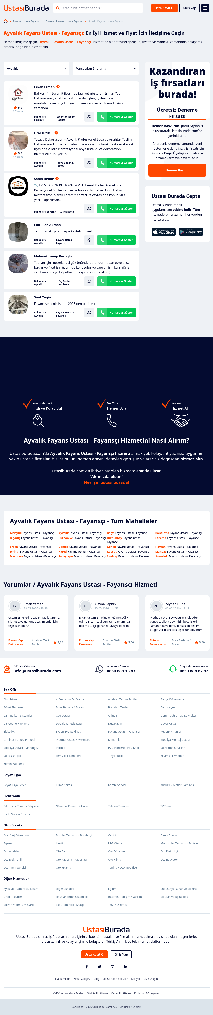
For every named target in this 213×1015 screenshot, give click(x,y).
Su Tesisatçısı (67, 211)
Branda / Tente (118, 707)
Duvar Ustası (169, 723)
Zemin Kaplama (14, 764)
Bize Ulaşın (151, 979)
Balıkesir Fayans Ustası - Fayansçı (64, 21)
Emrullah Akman (47, 225)
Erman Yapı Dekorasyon (16, 642)
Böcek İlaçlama (14, 707)
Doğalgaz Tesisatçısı (69, 723)
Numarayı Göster (121, 117)
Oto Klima (114, 859)
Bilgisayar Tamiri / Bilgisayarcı (23, 806)
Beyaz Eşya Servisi (15, 785)
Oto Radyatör (169, 859)
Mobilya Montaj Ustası (175, 740)
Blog (97, 979)
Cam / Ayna (168, 707)
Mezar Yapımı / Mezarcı (19, 905)
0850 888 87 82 (194, 671)
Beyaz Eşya (12, 775)
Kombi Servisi (117, 785)
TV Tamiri (167, 806)
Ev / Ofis (10, 689)
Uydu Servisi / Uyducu (18, 814)
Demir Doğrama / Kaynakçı (178, 715)
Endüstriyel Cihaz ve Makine (179, 889)
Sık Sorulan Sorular (115, 979)
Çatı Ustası (63, 715)
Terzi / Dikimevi (118, 905)
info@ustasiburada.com (37, 671)
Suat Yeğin (42, 297)
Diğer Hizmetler (16, 878)
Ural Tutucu (43, 133)
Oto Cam (62, 851)
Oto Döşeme (116, 851)
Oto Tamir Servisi (15, 867)
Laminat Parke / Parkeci (19, 740)
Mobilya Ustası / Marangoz (21, 748)
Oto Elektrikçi (169, 851)
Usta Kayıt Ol (164, 8)
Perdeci (61, 748)
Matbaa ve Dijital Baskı (175, 897)
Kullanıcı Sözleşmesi (147, 993)
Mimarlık (114, 740)
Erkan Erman (44, 87)
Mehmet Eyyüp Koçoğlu (53, 256)
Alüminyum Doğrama (70, 699)
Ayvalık (37, 68)
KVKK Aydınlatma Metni (68, 993)
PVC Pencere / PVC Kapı (123, 748)
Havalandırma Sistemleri (72, 897)
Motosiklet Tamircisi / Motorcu (180, 843)
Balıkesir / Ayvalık (40, 164)
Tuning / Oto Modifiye (122, 867)
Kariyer (135, 979)
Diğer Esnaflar (65, 889)
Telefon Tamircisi (119, 806)
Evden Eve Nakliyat (68, 731)
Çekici (112, 835)
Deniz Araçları (170, 835)
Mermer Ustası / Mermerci (73, 740)
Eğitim (112, 889)
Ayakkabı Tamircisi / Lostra (21, 889)
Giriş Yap (189, 8)
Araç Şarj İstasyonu (16, 835)
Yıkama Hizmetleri (172, 756)
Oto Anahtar (12, 851)
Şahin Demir (44, 179)
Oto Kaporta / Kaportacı (71, 859)
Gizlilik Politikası (97, 993)
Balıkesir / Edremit (40, 118)
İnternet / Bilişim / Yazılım (125, 897)
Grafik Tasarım (13, 897)
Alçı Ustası (10, 699)
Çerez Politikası (121, 993)
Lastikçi (61, 843)
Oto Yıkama (63, 867)
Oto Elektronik (13, 859)
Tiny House (115, 756)
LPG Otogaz (116, 843)
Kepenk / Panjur (171, 731)
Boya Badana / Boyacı (65, 164)
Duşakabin (115, 723)
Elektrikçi (9, 731)
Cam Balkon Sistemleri (18, 715)
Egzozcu (9, 843)
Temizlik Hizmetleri (68, 756)
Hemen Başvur (177, 170)
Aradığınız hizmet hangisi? (82, 8)
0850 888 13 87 (121, 671)
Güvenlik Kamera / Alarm (72, 806)
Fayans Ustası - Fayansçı (26, 21)
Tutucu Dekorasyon (158, 642)
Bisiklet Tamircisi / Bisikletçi (74, 835)
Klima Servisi (64, 785)
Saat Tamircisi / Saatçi (70, 905)
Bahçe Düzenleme (172, 699)
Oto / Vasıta (13, 825)
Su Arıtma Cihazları (173, 748)
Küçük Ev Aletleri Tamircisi (178, 785)
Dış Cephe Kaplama (64, 283)
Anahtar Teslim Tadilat (66, 118)
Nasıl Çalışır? (82, 979)
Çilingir (112, 715)
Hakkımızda (63, 979)
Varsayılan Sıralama (106, 68)
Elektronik (12, 796)
